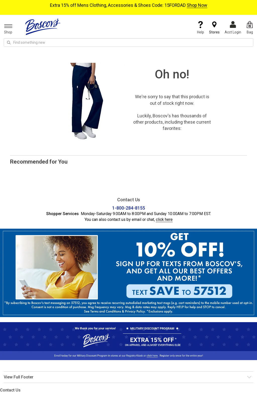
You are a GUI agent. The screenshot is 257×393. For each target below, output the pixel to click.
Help (200, 27)
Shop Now (197, 5)
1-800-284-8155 (128, 208)
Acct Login (233, 27)
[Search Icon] (9, 42)
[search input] (128, 42)
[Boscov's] (42, 27)
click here (164, 219)
